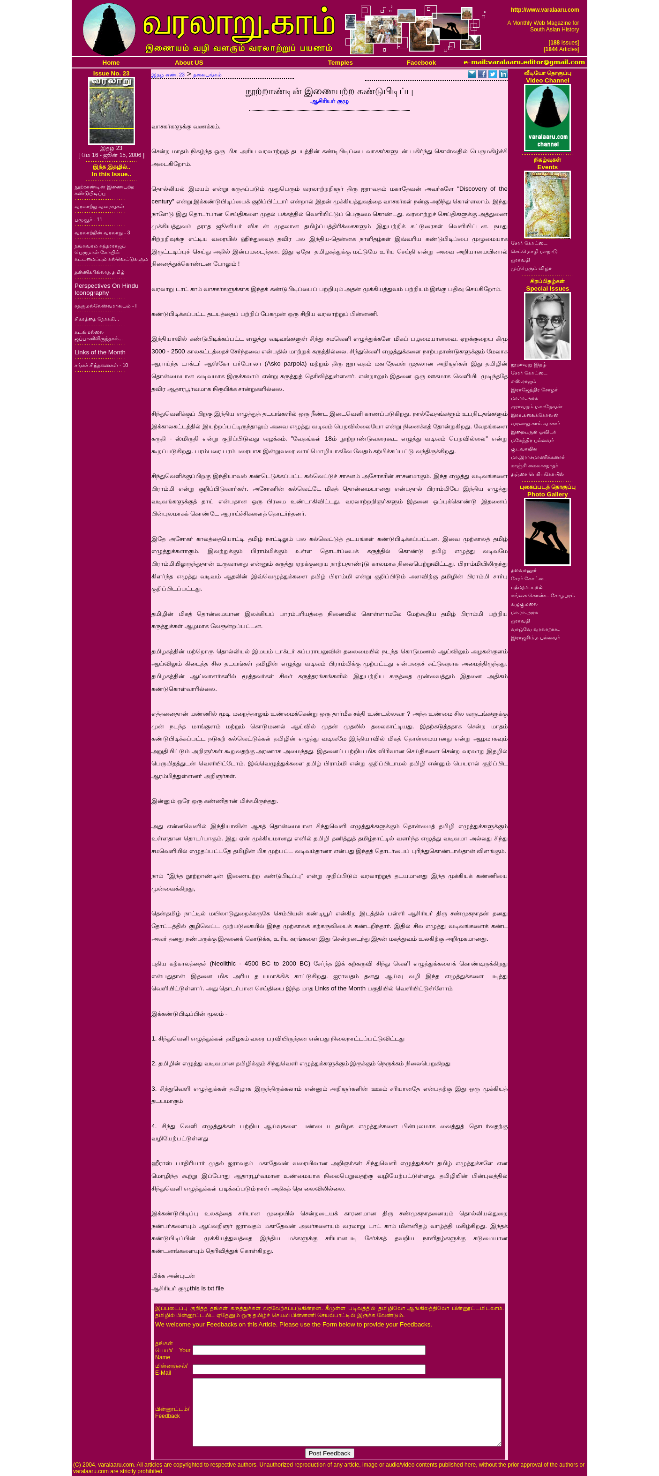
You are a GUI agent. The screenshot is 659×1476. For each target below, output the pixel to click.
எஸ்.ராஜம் (523, 381)
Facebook (421, 62)
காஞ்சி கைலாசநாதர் (534, 465)
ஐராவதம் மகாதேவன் (536, 406)
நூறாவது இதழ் (529, 364)
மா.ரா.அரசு (524, 398)
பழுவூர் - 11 (88, 219)
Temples (340, 62)
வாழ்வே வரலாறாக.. (536, 629)
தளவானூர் (524, 570)
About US (189, 62)
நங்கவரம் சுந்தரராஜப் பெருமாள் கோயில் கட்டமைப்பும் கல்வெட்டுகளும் (111, 252)
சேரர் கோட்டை (529, 243)
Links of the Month (100, 352)
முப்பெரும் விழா (531, 268)
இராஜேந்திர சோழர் (534, 389)
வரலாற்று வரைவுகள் (99, 206)
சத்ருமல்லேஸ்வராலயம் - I (105, 305)
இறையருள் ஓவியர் (533, 432)
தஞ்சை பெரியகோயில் (537, 474)
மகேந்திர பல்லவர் (532, 440)
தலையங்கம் (207, 74)
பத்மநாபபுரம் (527, 587)
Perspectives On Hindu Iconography (106, 289)
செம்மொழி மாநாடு (534, 251)
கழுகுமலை (524, 604)
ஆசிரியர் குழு (329, 101)
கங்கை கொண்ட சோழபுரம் (543, 595)
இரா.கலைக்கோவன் (535, 415)
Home (111, 62)
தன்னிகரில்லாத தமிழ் (100, 272)
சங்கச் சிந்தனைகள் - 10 (101, 365)
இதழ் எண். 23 (168, 74)
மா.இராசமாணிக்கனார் (538, 457)
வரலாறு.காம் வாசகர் (535, 423)
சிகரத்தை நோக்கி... (97, 319)
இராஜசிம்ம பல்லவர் (535, 637)
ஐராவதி (520, 259)
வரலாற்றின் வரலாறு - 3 (102, 232)
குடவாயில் (524, 448)
